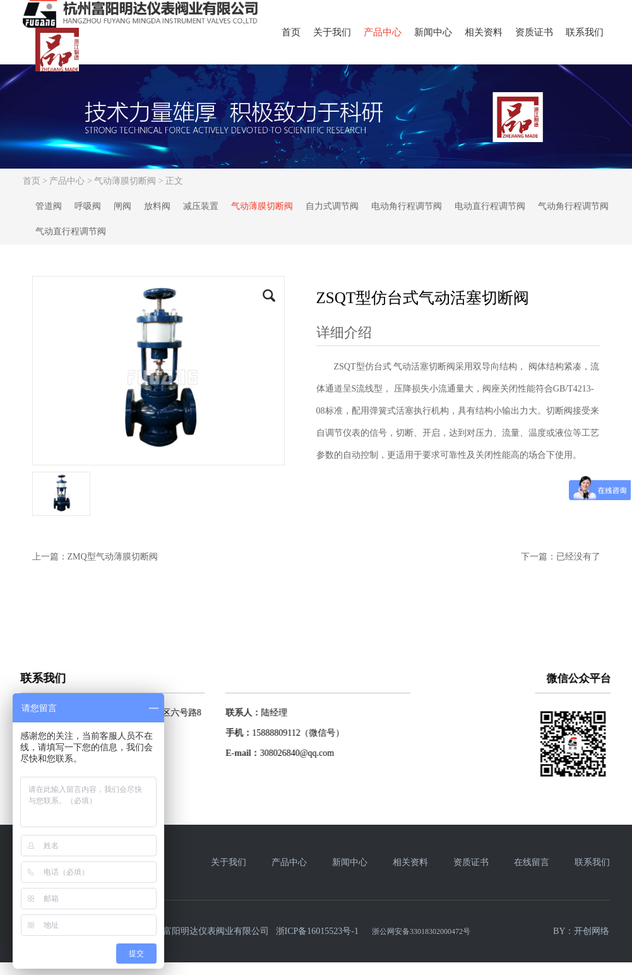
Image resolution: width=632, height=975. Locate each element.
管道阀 (48, 206)
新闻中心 (433, 32)
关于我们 (332, 32)
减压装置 (200, 206)
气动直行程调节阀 (70, 231)
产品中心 (383, 32)
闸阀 (122, 206)
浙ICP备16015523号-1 (317, 931)
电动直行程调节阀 (490, 206)
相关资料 (484, 32)
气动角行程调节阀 (573, 206)
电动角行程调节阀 (406, 206)
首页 (291, 32)
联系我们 (585, 32)
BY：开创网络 (581, 931)
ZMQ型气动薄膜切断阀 (113, 556)
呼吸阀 (88, 206)
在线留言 (531, 862)
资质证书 (534, 32)
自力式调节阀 (332, 206)
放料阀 (157, 206)
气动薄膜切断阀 (125, 181)
